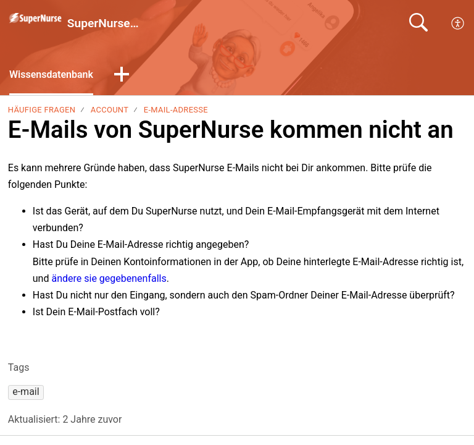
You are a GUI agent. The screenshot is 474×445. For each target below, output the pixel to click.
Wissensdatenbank (51, 74)
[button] (121, 75)
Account (110, 109)
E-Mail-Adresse (176, 109)
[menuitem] (458, 23)
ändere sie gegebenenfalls (108, 278)
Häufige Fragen (41, 109)
